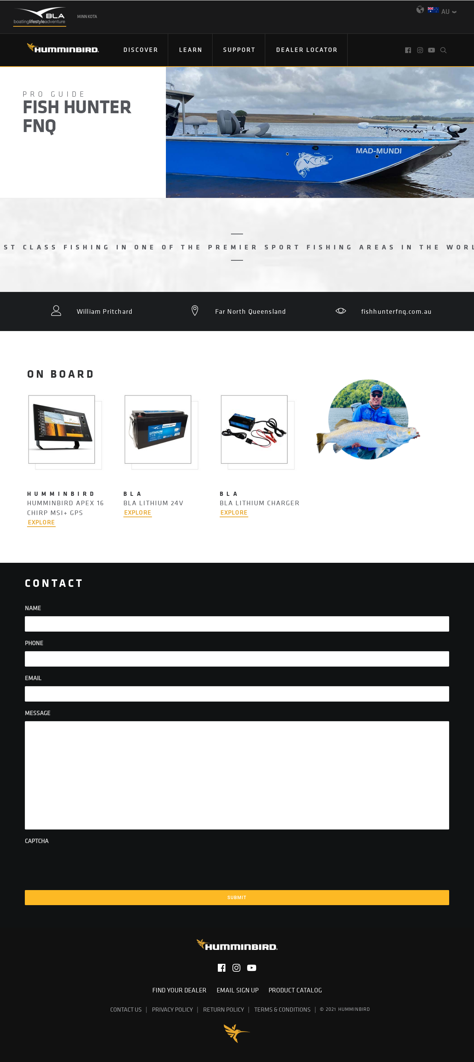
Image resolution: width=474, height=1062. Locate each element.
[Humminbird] (56, 50)
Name (33, 608)
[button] (408, 50)
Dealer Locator (307, 49)
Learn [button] (191, 49)
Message (37, 713)
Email (33, 678)
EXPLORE (41, 522)
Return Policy (223, 1009)
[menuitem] (141, 50)
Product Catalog (295, 990)
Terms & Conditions (282, 1009)
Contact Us (126, 1009)
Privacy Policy (172, 1009)
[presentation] (82, 863)
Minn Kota (87, 16)
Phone (34, 643)
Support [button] (239, 49)
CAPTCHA (37, 841)
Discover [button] (140, 49)
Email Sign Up (240, 990)
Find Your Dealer (181, 990)
